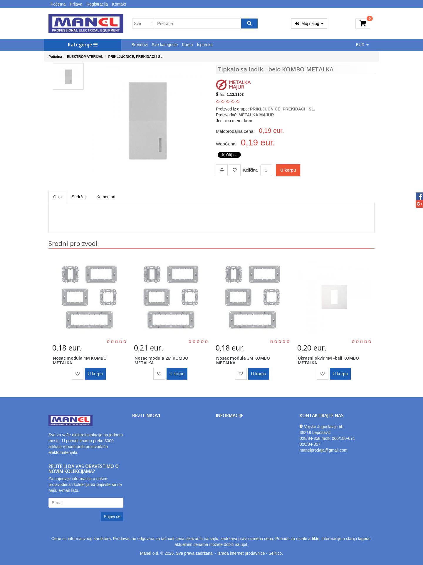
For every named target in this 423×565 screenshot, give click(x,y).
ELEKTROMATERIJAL (85, 57)
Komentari (105, 197)
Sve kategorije (165, 44)
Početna (58, 4)
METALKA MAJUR (256, 115)
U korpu (288, 170)
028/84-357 (310, 444)
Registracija (97, 4)
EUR (362, 44)
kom (248, 120)
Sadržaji (79, 197)
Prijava (76, 4)
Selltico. (275, 553)
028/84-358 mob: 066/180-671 (327, 438)
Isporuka (205, 44)
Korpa (187, 44)
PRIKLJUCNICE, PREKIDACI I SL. (135, 57)
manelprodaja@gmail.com (324, 450)
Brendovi (140, 44)
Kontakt (119, 4)
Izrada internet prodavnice (241, 553)
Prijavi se (112, 516)
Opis (57, 197)
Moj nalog (309, 23)
